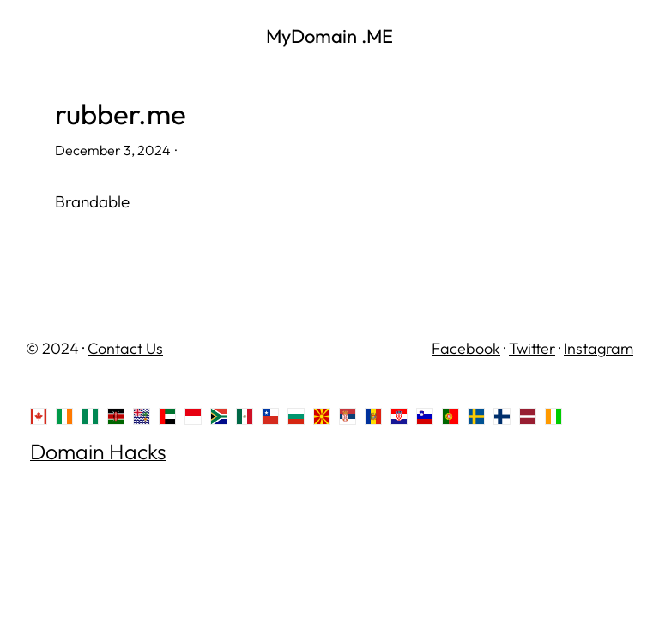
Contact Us (125, 348)
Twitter (532, 348)
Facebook (466, 348)
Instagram (598, 348)
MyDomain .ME (329, 36)
